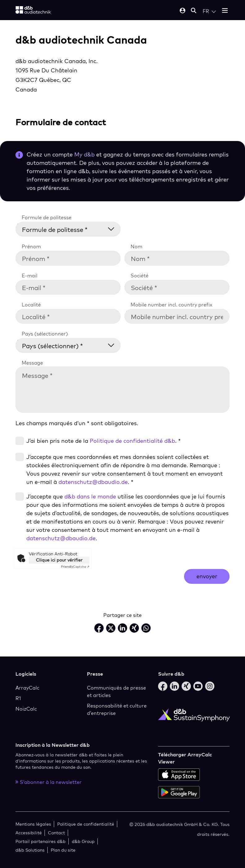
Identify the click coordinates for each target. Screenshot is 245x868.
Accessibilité (28, 833)
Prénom (31, 246)
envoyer (206, 576)
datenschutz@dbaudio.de (93, 481)
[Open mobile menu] (225, 11)
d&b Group (83, 841)
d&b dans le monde (90, 496)
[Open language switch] (209, 11)
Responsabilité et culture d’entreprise (117, 709)
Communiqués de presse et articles (116, 691)
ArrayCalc (27, 688)
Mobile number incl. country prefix (171, 304)
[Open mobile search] (193, 11)
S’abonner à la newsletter (48, 782)
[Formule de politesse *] (72, 228)
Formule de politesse (46, 217)
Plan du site (63, 850)
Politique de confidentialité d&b (132, 440)
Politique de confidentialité (85, 824)
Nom (136, 246)
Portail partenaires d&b (40, 841)
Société (139, 275)
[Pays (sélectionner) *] (72, 344)
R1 (18, 698)
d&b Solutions (30, 850)
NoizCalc (26, 709)
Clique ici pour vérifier (59, 560)
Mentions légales (33, 824)
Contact (56, 833)
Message (32, 362)
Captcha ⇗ (75, 567)
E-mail (29, 275)
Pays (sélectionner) (45, 333)
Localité (31, 304)
